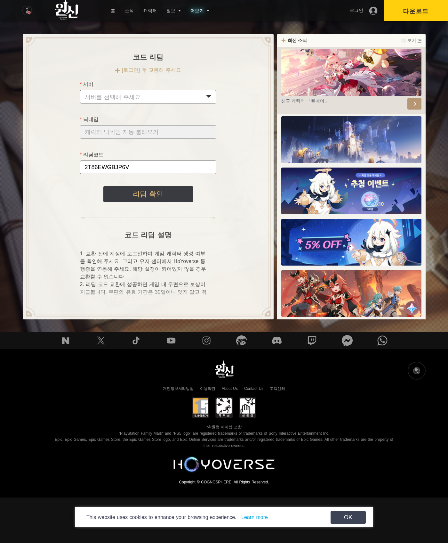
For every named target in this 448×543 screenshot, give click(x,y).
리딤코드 (93, 154)
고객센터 (277, 388)
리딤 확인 (148, 194)
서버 (88, 84)
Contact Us (253, 388)
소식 (129, 10)
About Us (230, 388)
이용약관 (207, 388)
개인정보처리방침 (178, 388)
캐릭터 (150, 10)
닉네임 (91, 119)
